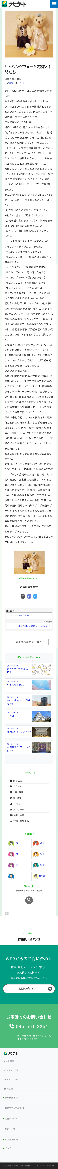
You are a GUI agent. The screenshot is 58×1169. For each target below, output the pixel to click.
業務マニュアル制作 (14, 1108)
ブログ (8, 1148)
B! (35, 596)
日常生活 (16, 780)
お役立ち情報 (11, 1139)
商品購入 (9, 1089)
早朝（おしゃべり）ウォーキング (33, 626)
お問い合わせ (27, 988)
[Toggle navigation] (54, 4)
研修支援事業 (11, 1097)
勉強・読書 (17, 815)
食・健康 (15, 798)
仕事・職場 (17, 792)
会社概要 (9, 1061)
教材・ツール (11, 1119)
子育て (15, 804)
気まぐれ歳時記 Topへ (29, 642)
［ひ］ (11, 83)
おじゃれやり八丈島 (20, 615)
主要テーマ (10, 1129)
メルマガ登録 (11, 1070)
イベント (21, 83)
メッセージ (17, 809)
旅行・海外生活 (19, 821)
